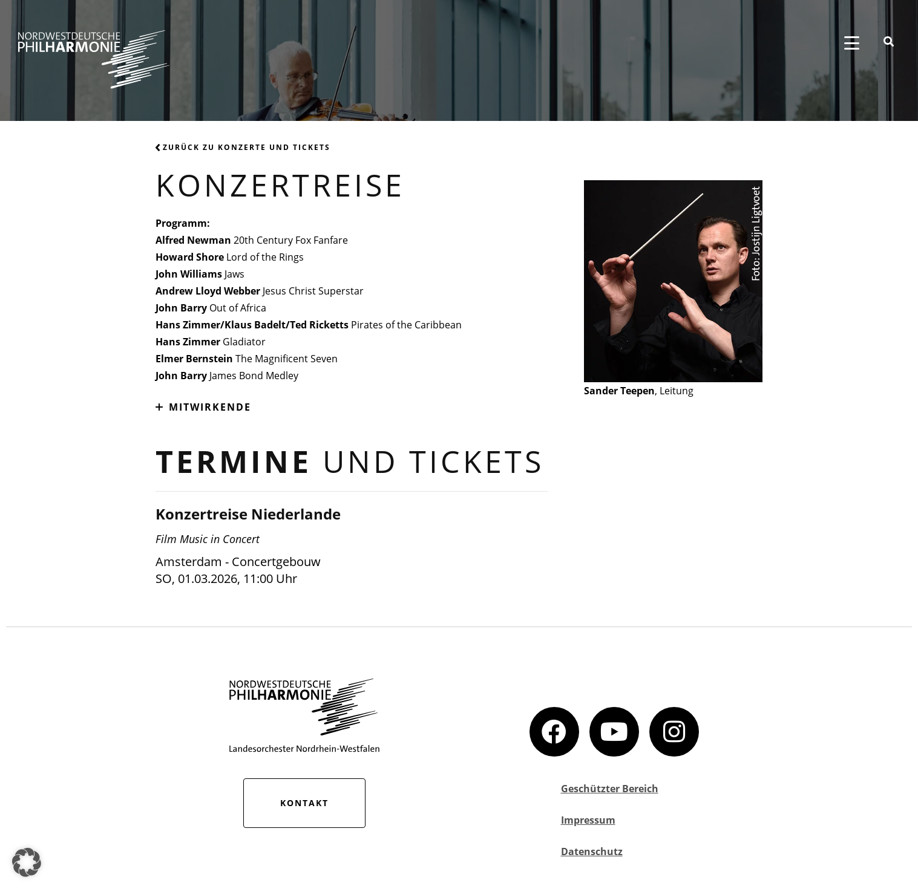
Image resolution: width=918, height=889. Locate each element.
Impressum (588, 820)
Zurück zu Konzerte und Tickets (243, 147)
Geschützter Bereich (609, 788)
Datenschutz (592, 851)
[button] (26, 862)
